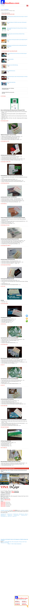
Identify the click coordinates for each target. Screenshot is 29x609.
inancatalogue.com (4, 516)
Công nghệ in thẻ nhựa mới (6, 321)
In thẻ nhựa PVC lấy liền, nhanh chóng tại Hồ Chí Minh (10, 242)
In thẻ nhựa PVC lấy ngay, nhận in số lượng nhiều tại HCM (11, 241)
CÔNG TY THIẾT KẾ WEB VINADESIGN (14, 543)
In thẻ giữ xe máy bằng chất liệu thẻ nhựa (8, 342)
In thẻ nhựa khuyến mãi (6, 264)
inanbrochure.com (24, 515)
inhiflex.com (14, 516)
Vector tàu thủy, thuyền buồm (11, 82)
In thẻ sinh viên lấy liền (10, 59)
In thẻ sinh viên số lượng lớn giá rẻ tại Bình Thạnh (9, 425)
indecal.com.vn (3, 515)
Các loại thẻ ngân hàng (5, 322)
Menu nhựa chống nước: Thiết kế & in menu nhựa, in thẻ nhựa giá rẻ (16, 22)
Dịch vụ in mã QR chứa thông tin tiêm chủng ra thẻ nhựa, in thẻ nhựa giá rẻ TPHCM (13, 110)
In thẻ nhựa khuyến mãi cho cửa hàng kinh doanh (9, 284)
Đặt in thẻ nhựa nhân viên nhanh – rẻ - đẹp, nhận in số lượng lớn (10, 358)
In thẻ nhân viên (4, 344)
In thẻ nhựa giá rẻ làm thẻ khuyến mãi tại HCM (9, 137)
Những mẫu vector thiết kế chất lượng (12, 64)
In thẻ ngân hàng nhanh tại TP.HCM (6, 317)
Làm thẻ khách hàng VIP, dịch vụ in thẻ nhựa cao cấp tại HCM (12, 158)
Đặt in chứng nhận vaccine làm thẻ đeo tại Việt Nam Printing (15, 33)
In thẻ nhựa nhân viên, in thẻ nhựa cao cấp (8, 157)
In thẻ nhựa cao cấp (5, 141)
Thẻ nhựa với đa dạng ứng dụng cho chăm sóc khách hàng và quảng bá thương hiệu (13, 217)
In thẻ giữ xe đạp (4, 341)
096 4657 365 (3, 503)
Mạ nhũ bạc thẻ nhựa (5, 444)
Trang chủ (2, 9)
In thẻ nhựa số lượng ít (6, 245)
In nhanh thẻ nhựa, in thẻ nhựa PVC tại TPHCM (9, 243)
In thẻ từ (2, 364)
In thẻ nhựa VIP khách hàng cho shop (7, 401)
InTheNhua (8, 472)
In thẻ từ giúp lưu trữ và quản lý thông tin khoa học (10, 383)
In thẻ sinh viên (4, 405)
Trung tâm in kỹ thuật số (5, 510)
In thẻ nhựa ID (4, 203)
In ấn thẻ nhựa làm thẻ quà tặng (6, 223)
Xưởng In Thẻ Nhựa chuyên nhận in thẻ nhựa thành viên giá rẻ (12, 181)
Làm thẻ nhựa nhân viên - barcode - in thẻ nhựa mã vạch (11, 199)
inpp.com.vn (10, 516)
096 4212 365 (3, 506)
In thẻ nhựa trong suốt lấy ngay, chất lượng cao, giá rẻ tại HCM (12, 240)
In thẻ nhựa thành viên (5, 161)
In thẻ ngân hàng (4, 303)
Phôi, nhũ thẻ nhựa (5, 427)
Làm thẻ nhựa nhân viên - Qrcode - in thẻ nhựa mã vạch (9, 197)
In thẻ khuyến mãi (4, 283)
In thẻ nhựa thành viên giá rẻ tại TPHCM (8, 179)
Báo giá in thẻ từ (4, 382)
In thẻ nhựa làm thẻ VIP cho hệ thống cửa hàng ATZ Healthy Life (12, 403)
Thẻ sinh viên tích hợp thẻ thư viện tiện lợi (8, 424)
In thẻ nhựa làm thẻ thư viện (6, 465)
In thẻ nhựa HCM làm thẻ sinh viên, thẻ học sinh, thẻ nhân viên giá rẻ (17, 53)
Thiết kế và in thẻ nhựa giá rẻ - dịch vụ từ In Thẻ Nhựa (8, 134)
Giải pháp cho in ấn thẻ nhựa (6, 222)
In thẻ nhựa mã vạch (5, 183)
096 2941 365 (3, 504)
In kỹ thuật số (4, 447)
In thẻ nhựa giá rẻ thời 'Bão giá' (6, 320)
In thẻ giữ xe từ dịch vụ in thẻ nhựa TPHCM (8, 340)
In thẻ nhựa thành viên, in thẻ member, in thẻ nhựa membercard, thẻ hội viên (12, 175)
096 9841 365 (3, 502)
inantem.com (10, 515)
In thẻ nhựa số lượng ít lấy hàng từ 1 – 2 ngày (9, 263)
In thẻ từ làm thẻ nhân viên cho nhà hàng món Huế (10, 381)
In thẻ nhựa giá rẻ (4, 120)
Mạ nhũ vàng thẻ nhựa (5, 443)
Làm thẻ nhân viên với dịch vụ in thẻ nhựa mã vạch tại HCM (11, 200)
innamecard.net (16, 515)
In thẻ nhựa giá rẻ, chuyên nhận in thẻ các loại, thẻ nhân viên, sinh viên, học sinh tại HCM (13, 419)
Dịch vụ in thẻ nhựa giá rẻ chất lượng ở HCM (9, 138)
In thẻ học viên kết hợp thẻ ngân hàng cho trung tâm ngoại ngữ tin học (13, 221)
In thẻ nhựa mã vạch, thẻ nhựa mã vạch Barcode (9, 201)
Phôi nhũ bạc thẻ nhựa (5, 445)
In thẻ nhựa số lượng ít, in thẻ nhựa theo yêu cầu (8, 259)
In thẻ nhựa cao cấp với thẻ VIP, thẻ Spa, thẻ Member (8, 155)
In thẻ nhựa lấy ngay (5, 225)
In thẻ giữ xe (3, 324)
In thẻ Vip (3, 385)
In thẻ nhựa (3, 96)
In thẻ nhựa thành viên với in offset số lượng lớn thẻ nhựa (11, 180)
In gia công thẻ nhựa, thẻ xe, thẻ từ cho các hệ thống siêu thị (9, 337)
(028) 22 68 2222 (7, 499)
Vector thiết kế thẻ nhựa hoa (11, 70)
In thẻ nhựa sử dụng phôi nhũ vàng (6, 441)
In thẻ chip (3, 286)
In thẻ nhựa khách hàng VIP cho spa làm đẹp (7, 399)
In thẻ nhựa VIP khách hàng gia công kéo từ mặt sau (10, 402)
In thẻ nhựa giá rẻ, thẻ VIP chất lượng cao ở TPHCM (10, 139)
